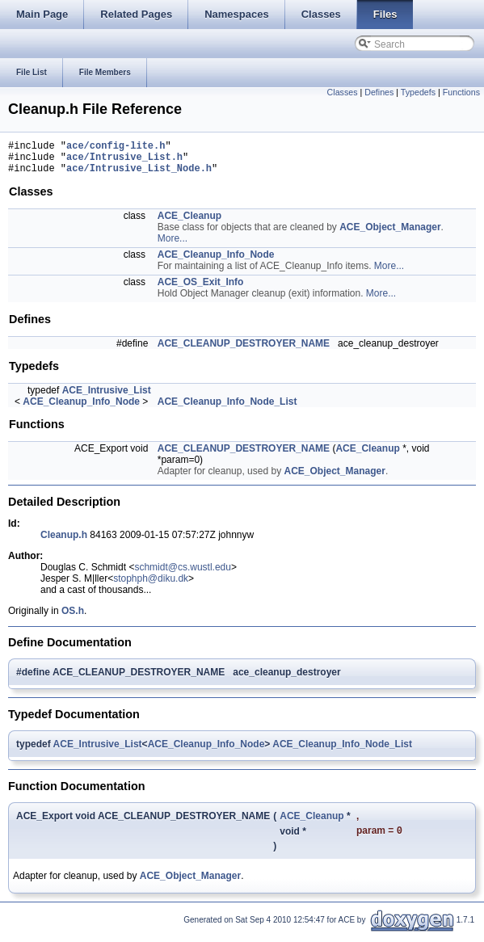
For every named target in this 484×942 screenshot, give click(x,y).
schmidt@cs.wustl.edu (182, 574)
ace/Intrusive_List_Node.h (139, 175)
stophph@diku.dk (150, 585)
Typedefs (418, 92)
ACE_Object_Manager (389, 234)
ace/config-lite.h (115, 147)
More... (172, 245)
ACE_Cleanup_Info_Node (216, 261)
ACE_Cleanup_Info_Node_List (227, 408)
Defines (379, 92)
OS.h (72, 618)
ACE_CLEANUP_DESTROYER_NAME (244, 350)
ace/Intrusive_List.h (124, 161)
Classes (342, 92)
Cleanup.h (63, 542)
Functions (461, 92)
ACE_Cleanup (189, 223)
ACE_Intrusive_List (106, 397)
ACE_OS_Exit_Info (201, 289)
